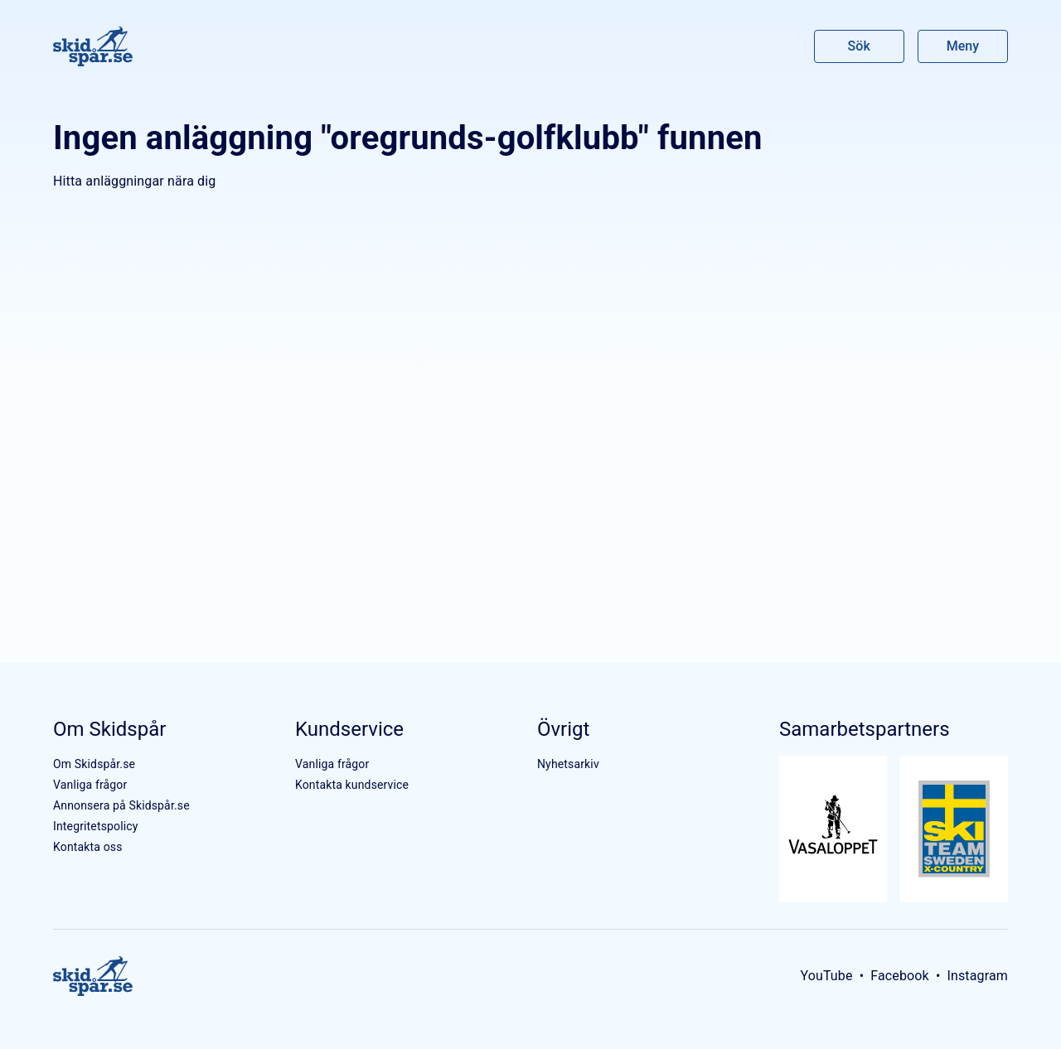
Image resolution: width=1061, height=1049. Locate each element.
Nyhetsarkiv (568, 764)
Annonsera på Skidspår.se (121, 805)
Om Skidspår (109, 729)
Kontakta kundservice (352, 784)
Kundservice (349, 729)
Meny (963, 46)
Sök (859, 46)
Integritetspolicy (95, 826)
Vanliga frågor (90, 784)
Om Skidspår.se (94, 764)
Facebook (899, 976)
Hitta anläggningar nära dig (134, 181)
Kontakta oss (88, 846)
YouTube (826, 976)
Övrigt (563, 729)
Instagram (977, 976)
